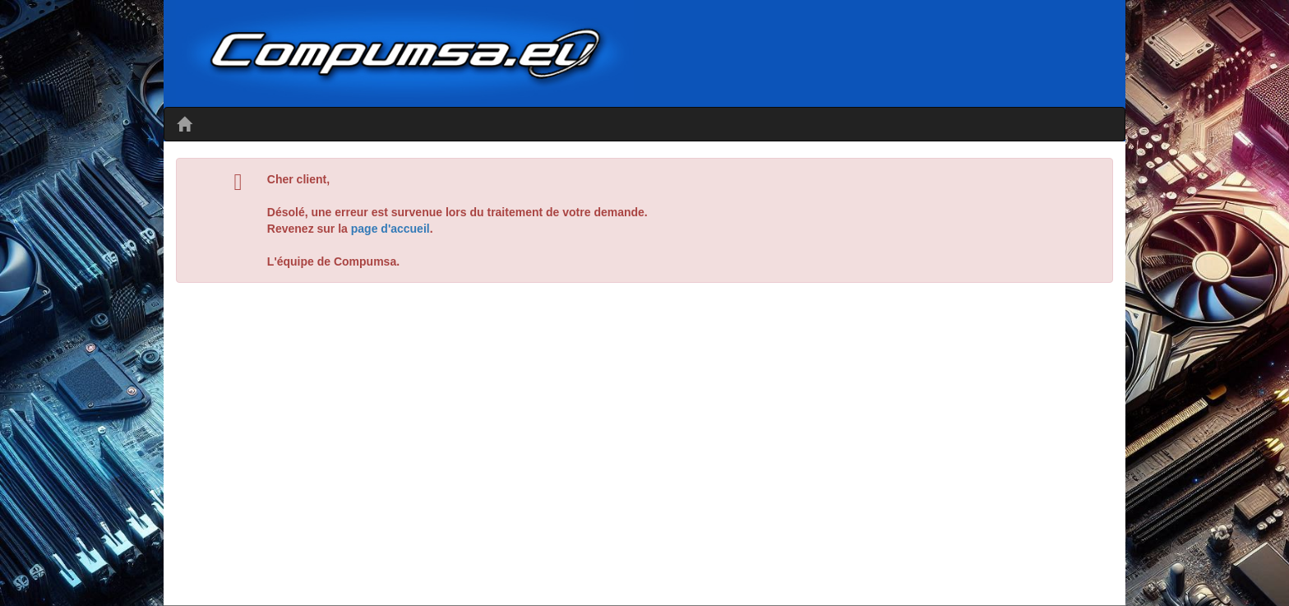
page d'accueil (390, 228)
